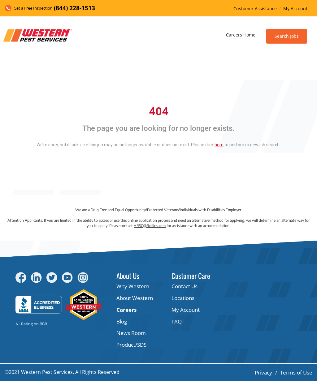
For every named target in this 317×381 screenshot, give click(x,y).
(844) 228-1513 (74, 8)
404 (158, 111)
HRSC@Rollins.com (150, 225)
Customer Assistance (255, 8)
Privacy (263, 372)
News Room (131, 332)
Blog (121, 321)
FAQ (177, 321)
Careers (126, 309)
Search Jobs (287, 36)
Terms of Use (296, 372)
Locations (183, 298)
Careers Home (240, 35)
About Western (134, 298)
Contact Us (185, 286)
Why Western (132, 286)
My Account (295, 8)
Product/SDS (131, 344)
